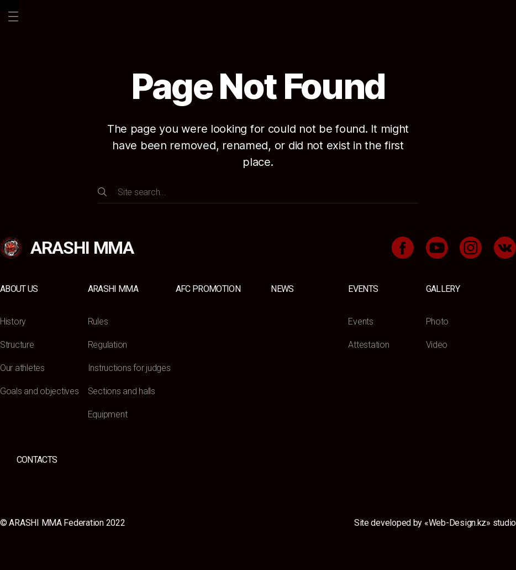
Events (363, 289)
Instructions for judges (129, 368)
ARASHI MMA (113, 289)
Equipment (108, 414)
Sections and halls (121, 391)
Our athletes (22, 368)
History (13, 321)
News (282, 289)
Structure (17, 344)
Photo (437, 321)
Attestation (368, 344)
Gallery (443, 289)
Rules (98, 321)
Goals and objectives (39, 391)
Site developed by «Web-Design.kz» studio (435, 522)
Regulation (107, 344)
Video (437, 344)
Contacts (37, 459)
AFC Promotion (208, 289)
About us (19, 289)
